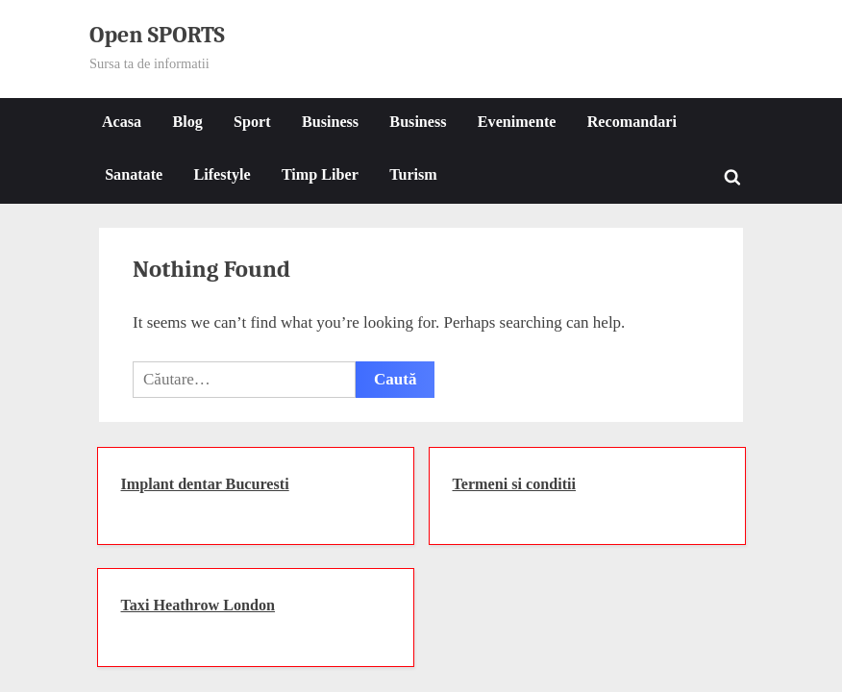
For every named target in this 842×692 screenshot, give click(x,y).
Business (330, 121)
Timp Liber (320, 174)
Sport (252, 121)
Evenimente (517, 121)
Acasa (121, 121)
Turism (413, 174)
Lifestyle (221, 174)
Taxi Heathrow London (198, 605)
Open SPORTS (157, 35)
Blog (187, 121)
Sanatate (133, 174)
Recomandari (632, 121)
